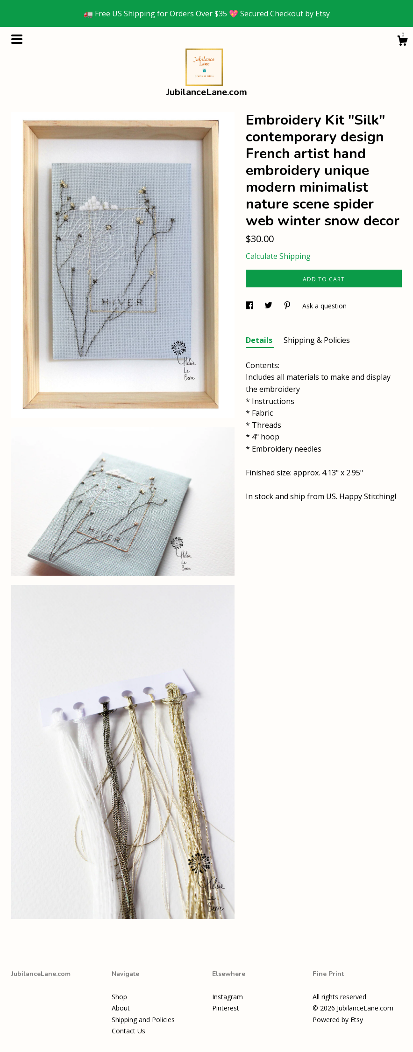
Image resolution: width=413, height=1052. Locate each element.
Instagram (227, 996)
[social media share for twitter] (269, 305)
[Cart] (402, 42)
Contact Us (128, 1030)
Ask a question (324, 305)
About (121, 1007)
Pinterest (225, 1007)
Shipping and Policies (143, 1019)
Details (260, 340)
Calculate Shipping (278, 256)
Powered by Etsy (338, 1019)
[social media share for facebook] (250, 305)
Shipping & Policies (317, 340)
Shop (119, 996)
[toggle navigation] (16, 39)
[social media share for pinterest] (288, 305)
